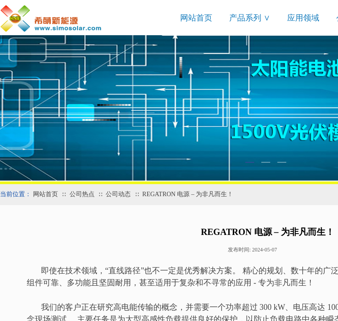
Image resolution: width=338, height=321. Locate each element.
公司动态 (118, 194)
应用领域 (303, 17)
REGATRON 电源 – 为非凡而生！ (187, 194)
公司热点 (82, 194)
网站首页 (196, 17)
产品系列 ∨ (249, 17)
